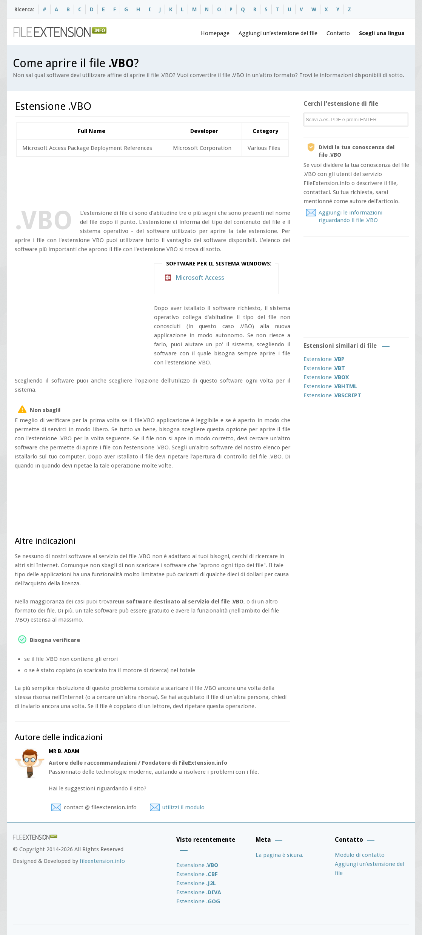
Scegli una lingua (382, 33)
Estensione (324, 359)
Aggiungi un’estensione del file (278, 33)
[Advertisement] (152, 181)
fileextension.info (102, 861)
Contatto (338, 33)
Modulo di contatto (360, 855)
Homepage (215, 33)
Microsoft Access (200, 277)
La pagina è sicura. (279, 855)
